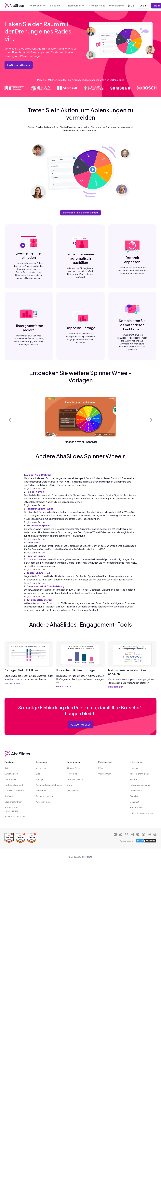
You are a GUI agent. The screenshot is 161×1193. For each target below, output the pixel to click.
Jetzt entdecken (80, 724)
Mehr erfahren (12, 683)
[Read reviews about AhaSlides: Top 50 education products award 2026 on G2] (20, 838)
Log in (143, 5)
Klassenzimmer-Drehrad (80, 441)
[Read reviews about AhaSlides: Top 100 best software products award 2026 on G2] (9, 838)
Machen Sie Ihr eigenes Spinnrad (80, 212)
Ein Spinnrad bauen (18, 65)
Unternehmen (116, 5)
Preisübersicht (97, 5)
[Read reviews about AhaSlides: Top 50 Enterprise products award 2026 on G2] (31, 838)
